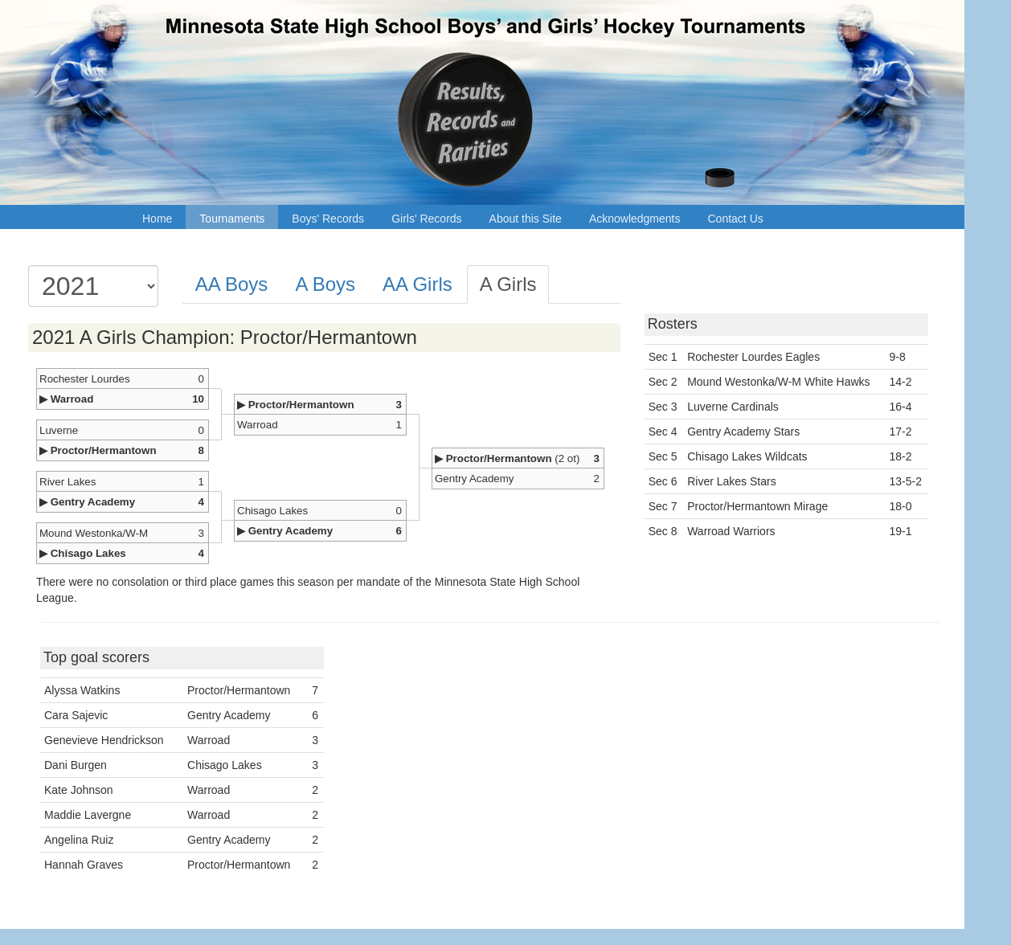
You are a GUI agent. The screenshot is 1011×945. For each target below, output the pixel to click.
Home (157, 218)
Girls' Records (426, 218)
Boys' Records (328, 218)
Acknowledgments (635, 218)
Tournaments (231, 218)
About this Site (525, 218)
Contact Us (735, 218)
